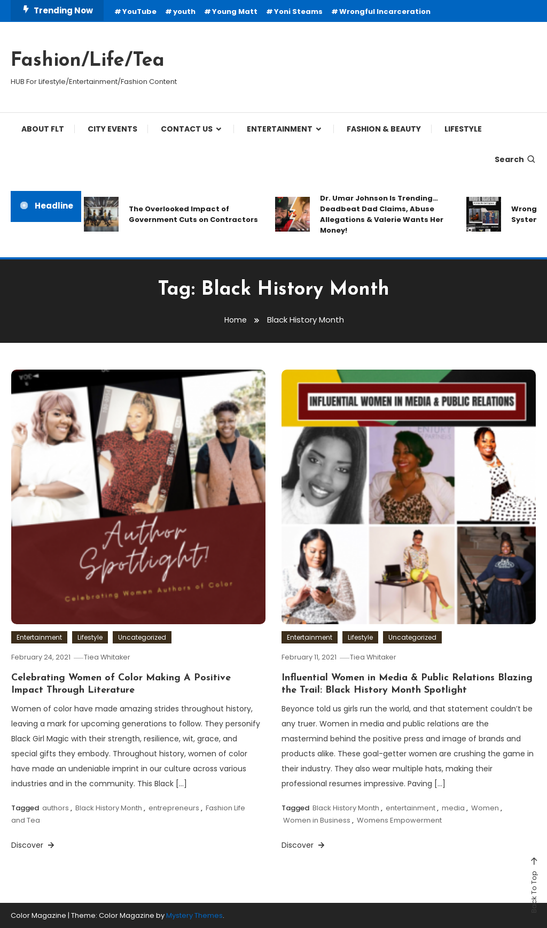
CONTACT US (187, 129)
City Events (112, 129)
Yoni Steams (298, 11)
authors (55, 808)
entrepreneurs (174, 808)
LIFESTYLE (463, 129)
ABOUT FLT (42, 129)
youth (184, 11)
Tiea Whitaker (110, 657)
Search (515, 159)
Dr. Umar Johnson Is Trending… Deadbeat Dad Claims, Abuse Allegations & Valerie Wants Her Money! (381, 214)
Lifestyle (90, 637)
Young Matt (234, 11)
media (453, 808)
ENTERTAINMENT (279, 129)
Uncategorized (142, 637)
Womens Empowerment (399, 820)
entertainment (410, 808)
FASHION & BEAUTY (384, 129)
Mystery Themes (194, 915)
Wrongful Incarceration (385, 11)
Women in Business (316, 820)
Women (485, 808)
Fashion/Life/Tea (88, 61)
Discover (33, 845)
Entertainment (39, 637)
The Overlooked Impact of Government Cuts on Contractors (193, 214)
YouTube (139, 11)
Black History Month (108, 808)
